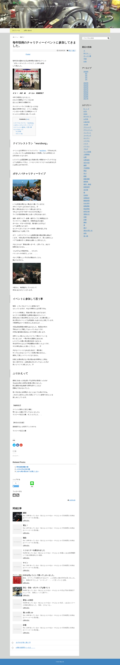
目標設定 (87, 198)
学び (70, 50)
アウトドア (87, 127)
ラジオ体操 (87, 152)
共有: (18, 131)
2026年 (86, 71)
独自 (24, 538)
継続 (24, 513)
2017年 (86, 99)
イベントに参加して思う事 (23, 127)
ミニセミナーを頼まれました (34, 550)
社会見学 (87, 203)
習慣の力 (87, 214)
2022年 (86, 89)
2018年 (86, 97)
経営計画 (87, 211)
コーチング (87, 135)
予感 (85, 59)
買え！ (25, 525)
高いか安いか (28, 613)
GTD (85, 111)
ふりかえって (18, 129)
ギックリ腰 (87, 56)
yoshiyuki (72, 500)
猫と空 (17, 2)
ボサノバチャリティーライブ (23, 125)
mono (85, 114)
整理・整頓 (87, 184)
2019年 (86, 95)
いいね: (19, 133)
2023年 (86, 87)
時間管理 (87, 187)
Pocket (28, 54)
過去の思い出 (88, 230)
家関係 (86, 181)
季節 (85, 171)
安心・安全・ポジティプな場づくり (36, 588)
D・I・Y (86, 109)
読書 (85, 220)
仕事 (85, 157)
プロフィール (16, 30)
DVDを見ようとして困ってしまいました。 (39, 575)
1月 (86, 79)
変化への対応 (28, 600)
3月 (86, 75)
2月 (86, 77)
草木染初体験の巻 (22, 467)
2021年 (86, 91)
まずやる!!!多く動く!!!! (21, 642)
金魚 (85, 233)
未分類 (86, 190)
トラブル (87, 141)
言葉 (85, 217)
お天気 (86, 119)
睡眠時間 (87, 200)
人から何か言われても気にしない (27, 471)
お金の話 (87, 122)
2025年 (86, 83)
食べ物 (86, 236)
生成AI (86, 195)
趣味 (85, 222)
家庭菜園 (87, 179)
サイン (25, 563)
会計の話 (87, 162)
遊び (73, 50)
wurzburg (43, 150)
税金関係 (87, 209)
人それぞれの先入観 (23, 469)
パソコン (87, 146)
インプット (87, 133)
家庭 (85, 176)
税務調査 (87, 206)
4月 (86, 73)
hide (27, 119)
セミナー (87, 138)
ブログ (86, 149)
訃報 (24, 625)
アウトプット (88, 130)
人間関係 (87, 154)
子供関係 (87, 168)
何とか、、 (87, 53)
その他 (86, 124)
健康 (85, 165)
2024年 (86, 85)
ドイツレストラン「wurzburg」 (24, 123)
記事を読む (26, 520)
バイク (86, 143)
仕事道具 (87, 160)
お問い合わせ (28, 30)
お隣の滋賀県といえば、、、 (23, 647)
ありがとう (87, 116)
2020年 (86, 93)
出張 (85, 61)
